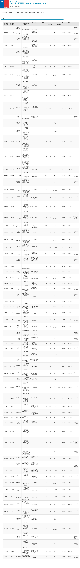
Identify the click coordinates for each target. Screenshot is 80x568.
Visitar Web (41, 566)
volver (9, 18)
